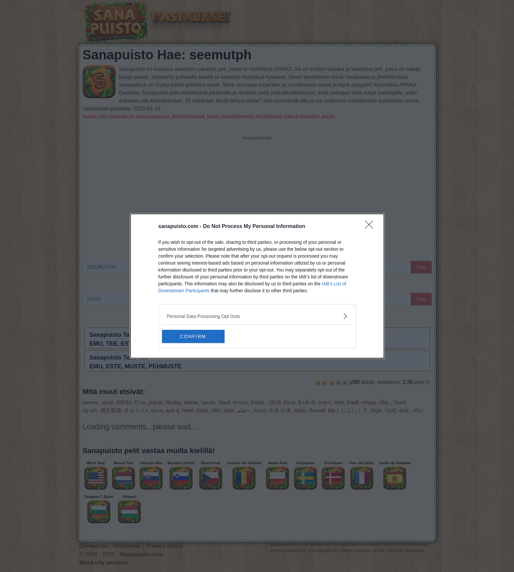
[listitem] (257, 316)
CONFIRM (193, 336)
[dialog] (257, 286)
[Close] (371, 226)
